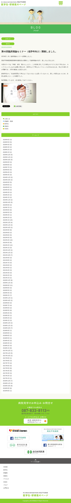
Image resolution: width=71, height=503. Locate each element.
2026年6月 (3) (7, 139)
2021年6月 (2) (7, 265)
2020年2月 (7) (7, 295)
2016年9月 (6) (7, 388)
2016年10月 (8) (7, 386)
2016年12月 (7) (7, 381)
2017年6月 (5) (7, 365)
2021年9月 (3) (7, 257)
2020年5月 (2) (7, 290)
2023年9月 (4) (7, 205)
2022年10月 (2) (7, 227)
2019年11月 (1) (7, 298)
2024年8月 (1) (7, 185)
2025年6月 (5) (7, 170)
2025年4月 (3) (7, 172)
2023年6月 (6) (7, 210)
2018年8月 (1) (7, 333)
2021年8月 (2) (7, 260)
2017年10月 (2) (7, 355)
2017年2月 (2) (7, 375)
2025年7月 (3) (7, 167)
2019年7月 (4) (7, 305)
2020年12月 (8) (7, 280)
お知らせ (7, 38)
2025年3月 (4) (7, 175)
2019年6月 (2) (7, 308)
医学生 (8, 44)
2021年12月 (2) (7, 250)
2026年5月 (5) (7, 142)
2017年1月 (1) (7, 378)
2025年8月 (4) (7, 165)
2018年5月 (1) (7, 338)
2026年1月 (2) (7, 152)
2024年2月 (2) (7, 195)
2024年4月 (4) (7, 190)
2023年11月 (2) (7, 200)
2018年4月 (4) (7, 340)
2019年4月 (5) (7, 313)
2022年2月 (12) (7, 245)
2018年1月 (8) (7, 348)
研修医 (5, 473)
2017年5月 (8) (7, 368)
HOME (5, 467)
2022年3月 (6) (7, 242)
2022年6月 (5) (7, 235)
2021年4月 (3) (7, 270)
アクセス (6, 479)
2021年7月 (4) (7, 262)
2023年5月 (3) (7, 212)
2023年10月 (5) (7, 202)
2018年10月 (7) (7, 328)
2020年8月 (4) (7, 288)
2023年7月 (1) (7, 207)
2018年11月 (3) (7, 325)
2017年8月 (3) (7, 360)
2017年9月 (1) (7, 358)
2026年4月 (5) (7, 144)
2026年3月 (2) (7, 147)
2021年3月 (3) (7, 273)
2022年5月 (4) (7, 237)
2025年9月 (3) (7, 162)
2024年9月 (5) (7, 182)
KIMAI (6, 129)
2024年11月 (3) (7, 177)
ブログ (5, 485)
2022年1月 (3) (7, 247)
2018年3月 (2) (7, 343)
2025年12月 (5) (7, 154)
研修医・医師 (8, 121)
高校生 (6, 126)
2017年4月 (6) (7, 370)
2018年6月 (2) (7, 335)
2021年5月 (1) (7, 267)
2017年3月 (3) (7, 373)
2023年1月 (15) (7, 220)
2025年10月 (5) (7, 159)
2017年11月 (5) (7, 353)
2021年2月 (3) (7, 275)
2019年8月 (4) (7, 303)
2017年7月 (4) (7, 363)
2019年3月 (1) (7, 315)
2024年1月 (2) (7, 197)
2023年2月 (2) (7, 217)
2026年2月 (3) (7, 149)
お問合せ (6, 488)
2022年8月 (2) (7, 232)
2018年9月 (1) (7, 330)
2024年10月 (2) (7, 180)
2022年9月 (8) (7, 230)
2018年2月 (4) (7, 345)
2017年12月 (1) (7, 350)
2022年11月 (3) (7, 225)
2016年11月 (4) (7, 383)
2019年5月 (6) (7, 310)
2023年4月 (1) (7, 215)
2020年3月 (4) (7, 293)
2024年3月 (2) (7, 192)
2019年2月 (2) (7, 318)
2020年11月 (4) (7, 283)
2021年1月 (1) (7, 278)
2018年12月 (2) (7, 323)
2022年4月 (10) (7, 240)
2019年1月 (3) (7, 320)
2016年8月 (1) (7, 391)
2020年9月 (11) (7, 285)
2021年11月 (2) (7, 252)
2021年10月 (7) (7, 255)
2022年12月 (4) (7, 222)
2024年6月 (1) (7, 187)
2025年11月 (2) (7, 157)
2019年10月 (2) (7, 300)
